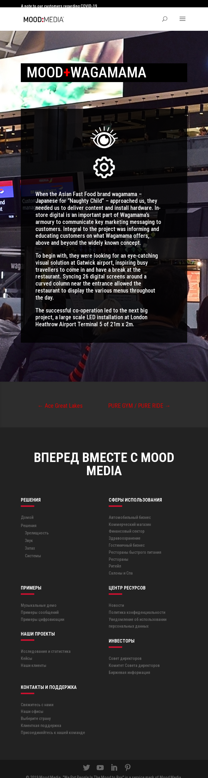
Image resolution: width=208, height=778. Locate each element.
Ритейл (115, 558)
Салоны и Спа (121, 565)
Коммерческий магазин (130, 516)
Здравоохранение (124, 530)
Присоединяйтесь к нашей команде (53, 725)
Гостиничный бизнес (127, 537)
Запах (30, 541)
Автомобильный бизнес (130, 509)
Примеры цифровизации (42, 611)
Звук (29, 533)
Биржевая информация (129, 665)
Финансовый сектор (126, 524)
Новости (116, 597)
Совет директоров (125, 650)
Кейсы (26, 650)
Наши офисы (32, 703)
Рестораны (118, 551)
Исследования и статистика (46, 644)
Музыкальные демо (39, 597)
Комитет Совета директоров (134, 657)
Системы (33, 548)
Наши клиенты (33, 657)
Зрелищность (37, 525)
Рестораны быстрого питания (135, 544)
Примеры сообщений (40, 604)
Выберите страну (36, 711)
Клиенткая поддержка (41, 718)
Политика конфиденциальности (137, 604)
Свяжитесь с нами (37, 697)
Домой (27, 509)
